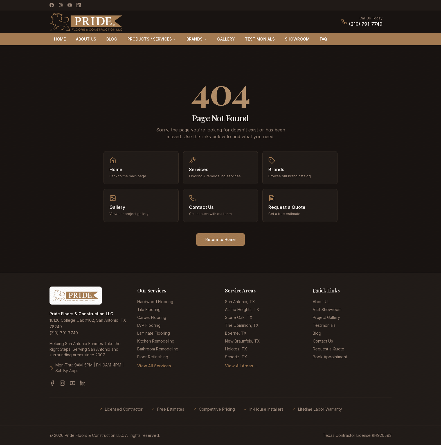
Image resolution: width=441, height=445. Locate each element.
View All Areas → (241, 365)
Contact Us (323, 341)
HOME (60, 39)
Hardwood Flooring (155, 301)
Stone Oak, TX (239, 317)
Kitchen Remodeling (155, 341)
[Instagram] (60, 5)
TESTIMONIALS (260, 39)
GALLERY (226, 39)
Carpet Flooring (151, 317)
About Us (321, 301)
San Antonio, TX (240, 301)
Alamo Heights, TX (242, 309)
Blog (317, 333)
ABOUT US (86, 39)
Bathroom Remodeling (157, 348)
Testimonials (324, 325)
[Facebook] (52, 5)
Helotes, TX (236, 348)
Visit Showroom (327, 309)
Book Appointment (330, 356)
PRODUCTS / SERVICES (151, 39)
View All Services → (156, 365)
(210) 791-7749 (365, 24)
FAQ (323, 39)
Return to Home (220, 239)
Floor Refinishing (152, 356)
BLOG (111, 39)
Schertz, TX (236, 356)
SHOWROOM (297, 39)
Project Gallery (326, 317)
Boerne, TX (236, 333)
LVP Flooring (149, 325)
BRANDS (196, 39)
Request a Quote (328, 348)
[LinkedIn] (78, 5)
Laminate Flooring (153, 333)
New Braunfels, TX (242, 341)
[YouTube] (70, 5)
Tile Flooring (149, 309)
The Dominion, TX (242, 325)
